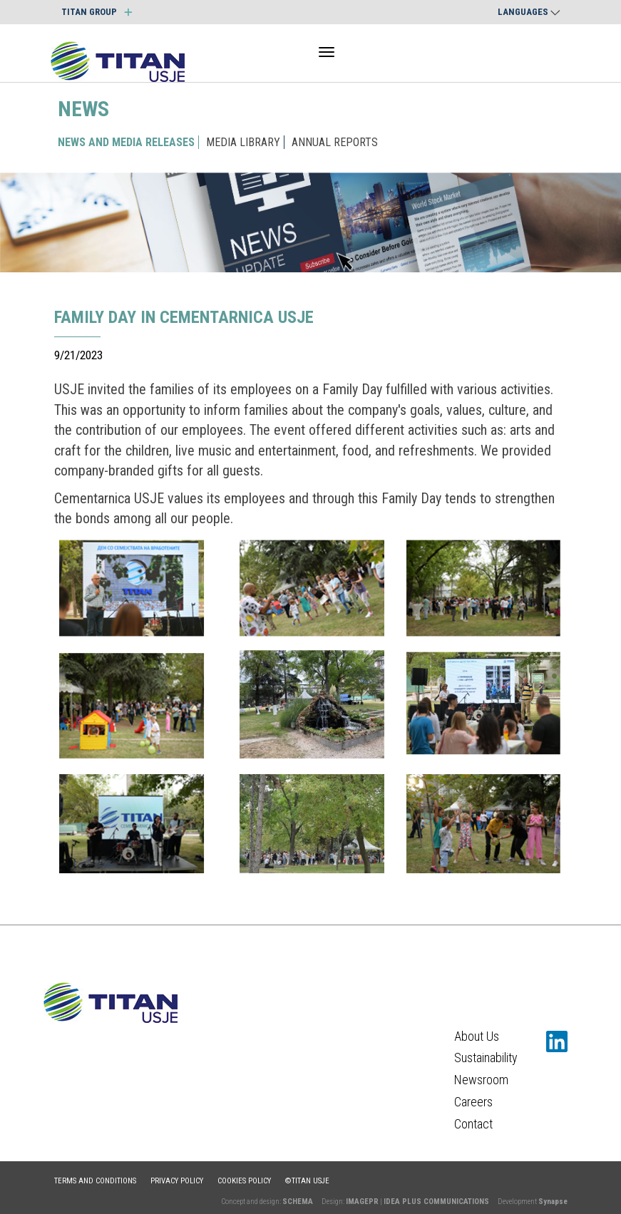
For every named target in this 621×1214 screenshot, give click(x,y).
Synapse (553, 1201)
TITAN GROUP (96, 11)
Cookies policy (244, 1180)
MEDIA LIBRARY (243, 142)
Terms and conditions (95, 1180)
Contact (473, 1123)
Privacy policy (176, 1180)
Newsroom (481, 1079)
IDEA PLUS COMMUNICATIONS (436, 1201)
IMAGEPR (362, 1201)
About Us (476, 1036)
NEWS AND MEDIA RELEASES (126, 142)
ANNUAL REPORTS (335, 142)
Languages (529, 11)
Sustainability (486, 1057)
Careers (473, 1101)
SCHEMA (297, 1201)
